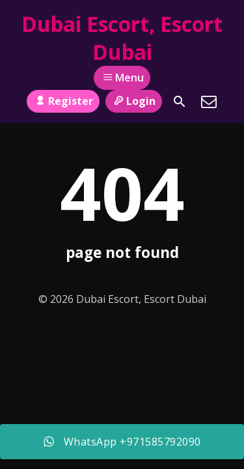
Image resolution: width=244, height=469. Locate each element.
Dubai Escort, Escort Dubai (122, 38)
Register (62, 101)
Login (134, 101)
